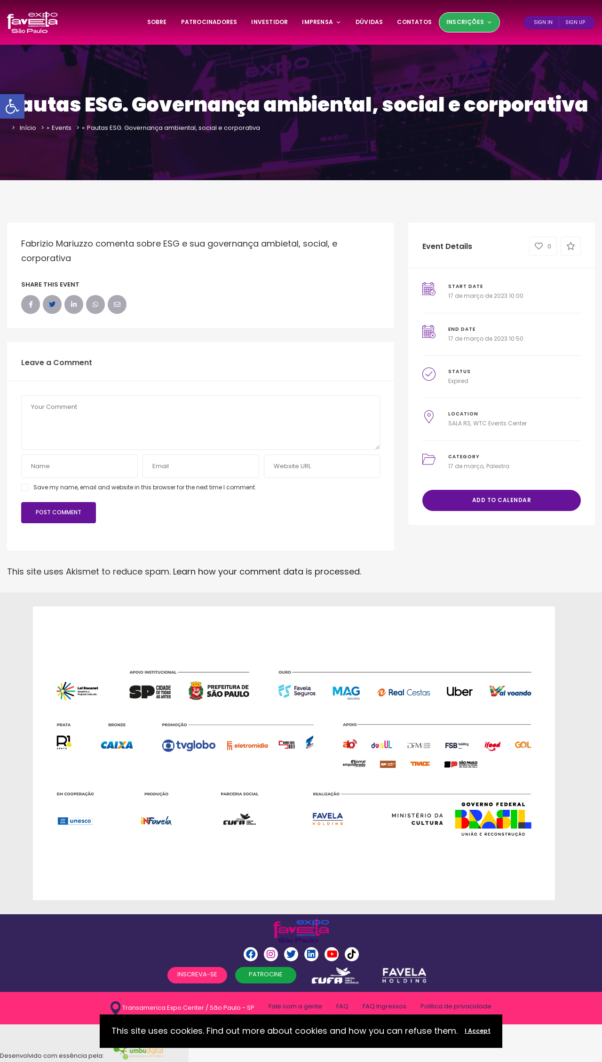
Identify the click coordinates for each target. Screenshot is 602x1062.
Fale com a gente (295, 1006)
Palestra (497, 466)
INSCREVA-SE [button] (197, 974)
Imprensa (321, 22)
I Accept (478, 1031)
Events (61, 127)
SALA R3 (459, 423)
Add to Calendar (501, 500)
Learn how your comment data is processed (266, 571)
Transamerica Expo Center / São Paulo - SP (182, 1008)
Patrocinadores (209, 22)
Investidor (269, 22)
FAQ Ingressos (384, 1006)
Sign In (543, 22)
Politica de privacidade (455, 1006)
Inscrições (469, 22)
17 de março (465, 466)
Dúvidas (369, 22)
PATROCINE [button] (266, 974)
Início (28, 127)
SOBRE (157, 22)
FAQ (342, 1006)
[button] (12, 106)
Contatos (414, 22)
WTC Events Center (500, 423)
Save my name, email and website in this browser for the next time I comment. (144, 487)
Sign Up (575, 22)
